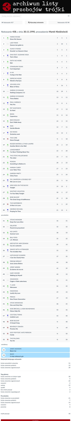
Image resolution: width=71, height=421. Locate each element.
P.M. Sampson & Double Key (20, 179)
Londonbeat (15, 149)
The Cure (13, 138)
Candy (12, 335)
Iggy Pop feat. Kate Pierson (20, 332)
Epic (11, 63)
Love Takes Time (15, 170)
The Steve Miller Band (19, 155)
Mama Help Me (15, 311)
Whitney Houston (17, 191)
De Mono (13, 132)
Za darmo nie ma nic (16, 269)
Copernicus (13, 116)
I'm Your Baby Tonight (17, 193)
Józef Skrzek (15, 267)
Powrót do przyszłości (17, 228)
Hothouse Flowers (17, 255)
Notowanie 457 (7, 22)
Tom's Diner (14, 57)
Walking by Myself (16, 275)
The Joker (13, 158)
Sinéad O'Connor (17, 90)
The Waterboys (16, 203)
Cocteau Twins (16, 314)
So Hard (12, 110)
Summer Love (14, 234)
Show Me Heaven (16, 39)
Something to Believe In (18, 164)
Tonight (12, 187)
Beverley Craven (16, 326)
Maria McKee (15, 37)
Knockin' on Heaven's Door (19, 51)
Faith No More (16, 60)
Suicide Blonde (15, 128)
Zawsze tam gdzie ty (16, 45)
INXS (11, 126)
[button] (68, 16)
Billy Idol (13, 237)
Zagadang (14, 279)
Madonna (14, 291)
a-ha (12, 72)
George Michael (16, 209)
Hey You (12, 104)
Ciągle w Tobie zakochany (18, 281)
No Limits (13, 231)
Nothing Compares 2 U (17, 92)
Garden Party (15, 173)
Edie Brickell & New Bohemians (22, 309)
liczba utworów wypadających (10, 392)
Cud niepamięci (15, 69)
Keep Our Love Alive (16, 222)
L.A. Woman (14, 240)
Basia (12, 114)
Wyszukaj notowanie (36, 22)
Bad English (15, 120)
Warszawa (13, 287)
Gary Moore (15, 273)
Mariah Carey (15, 167)
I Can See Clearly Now (17, 257)
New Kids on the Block (19, 185)
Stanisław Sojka (16, 66)
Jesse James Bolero (16, 263)
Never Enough (14, 140)
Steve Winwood (16, 303)
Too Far (12, 341)
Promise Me (14, 329)
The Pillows (14, 338)
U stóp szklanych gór (17, 356)
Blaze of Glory (14, 86)
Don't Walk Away (15, 122)
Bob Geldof (14, 197)
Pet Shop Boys (15, 108)
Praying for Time (15, 211)
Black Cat (13, 351)
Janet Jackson (15, 349)
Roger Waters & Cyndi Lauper (21, 144)
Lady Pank (14, 43)
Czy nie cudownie (16, 245)
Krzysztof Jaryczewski (19, 243)
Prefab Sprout (16, 261)
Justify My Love (15, 293)
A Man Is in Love (15, 205)
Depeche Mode (16, 78)
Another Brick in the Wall (18, 146)
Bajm (12, 354)
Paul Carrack (15, 102)
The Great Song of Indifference (20, 199)
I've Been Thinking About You (19, 152)
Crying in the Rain (16, 75)
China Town (14, 176)
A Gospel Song (14, 323)
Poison (13, 161)
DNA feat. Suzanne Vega (19, 54)
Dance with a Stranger (19, 249)
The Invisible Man (16, 251)
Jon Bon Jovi (15, 84)
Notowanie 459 (64, 22)
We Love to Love (15, 181)
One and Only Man (16, 305)
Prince (12, 297)
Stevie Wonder (16, 219)
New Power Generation (17, 299)
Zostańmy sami (15, 134)
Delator (13, 225)
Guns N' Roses (15, 49)
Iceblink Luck (14, 317)
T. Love (12, 285)
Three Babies (14, 98)
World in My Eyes (16, 80)
